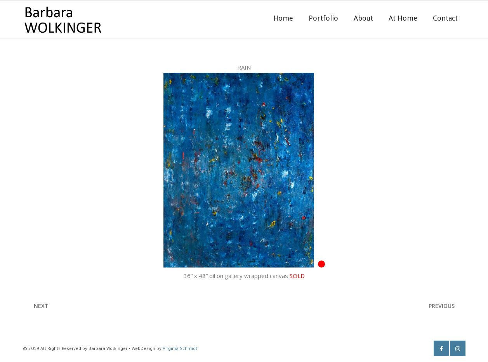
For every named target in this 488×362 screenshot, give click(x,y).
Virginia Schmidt (180, 348)
